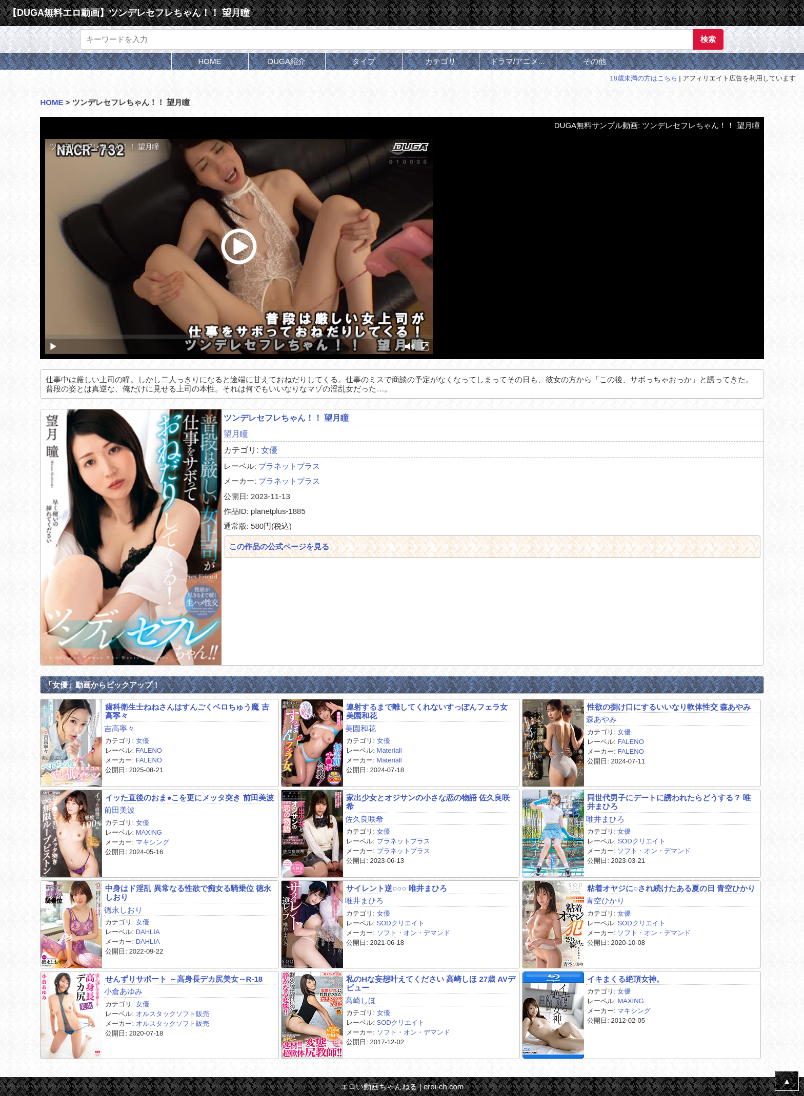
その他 (594, 61)
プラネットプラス (289, 466)
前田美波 (119, 809)
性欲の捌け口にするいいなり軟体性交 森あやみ (669, 706)
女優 (269, 450)
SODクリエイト (641, 841)
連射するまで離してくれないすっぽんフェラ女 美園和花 (427, 711)
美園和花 (360, 728)
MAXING (149, 832)
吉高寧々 (119, 728)
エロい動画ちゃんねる (378, 1086)
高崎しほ (360, 1000)
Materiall (389, 750)
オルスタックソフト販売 (172, 1014)
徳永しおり (123, 909)
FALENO (149, 750)
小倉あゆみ (123, 991)
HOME (210, 61)
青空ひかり (605, 900)
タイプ (363, 61)
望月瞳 (236, 433)
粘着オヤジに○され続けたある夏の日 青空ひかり (671, 888)
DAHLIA (148, 932)
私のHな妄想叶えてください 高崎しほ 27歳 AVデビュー (430, 983)
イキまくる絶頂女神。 (625, 979)
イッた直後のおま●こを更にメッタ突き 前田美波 (189, 797)
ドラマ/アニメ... (517, 61)
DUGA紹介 (286, 61)
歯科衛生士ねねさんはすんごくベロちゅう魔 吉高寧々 (187, 711)
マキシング (152, 842)
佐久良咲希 (364, 819)
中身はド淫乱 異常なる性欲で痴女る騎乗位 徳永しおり (188, 892)
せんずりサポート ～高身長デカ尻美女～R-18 (184, 979)
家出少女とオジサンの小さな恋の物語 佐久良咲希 (428, 802)
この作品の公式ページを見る (279, 546)
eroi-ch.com (444, 1086)
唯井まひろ (605, 819)
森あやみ (601, 719)
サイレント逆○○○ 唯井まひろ (396, 888)
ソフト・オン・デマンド (654, 851)
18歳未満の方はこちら (643, 78)
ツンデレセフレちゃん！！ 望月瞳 (286, 417)
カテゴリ (440, 61)
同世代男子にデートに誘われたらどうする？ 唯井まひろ (669, 802)
